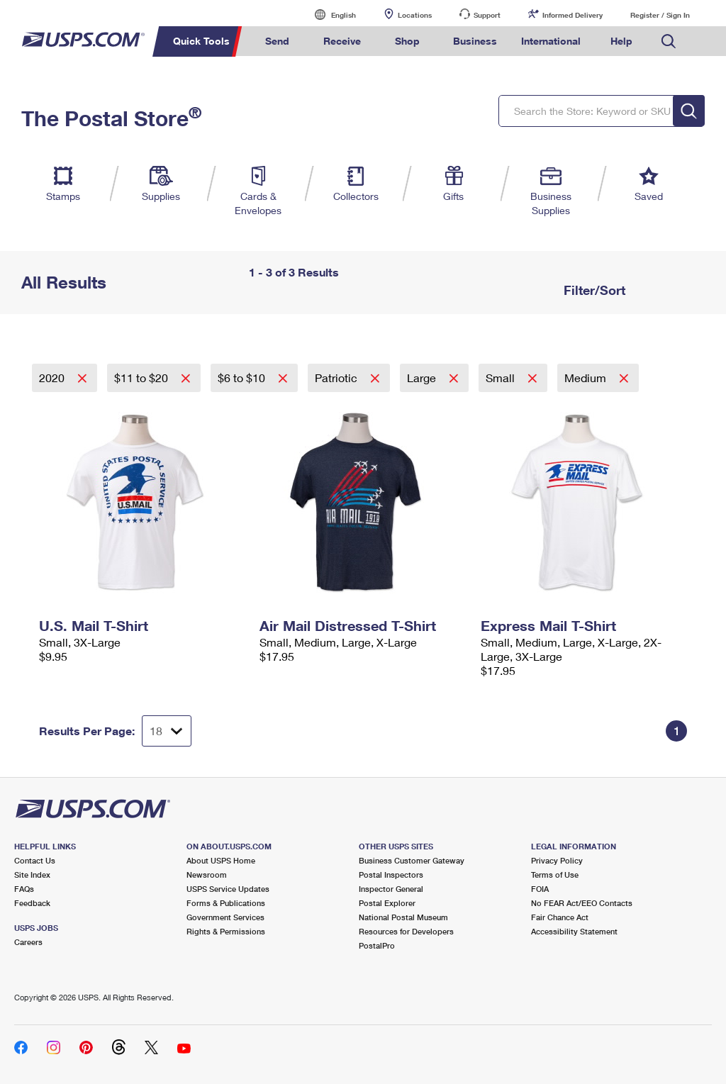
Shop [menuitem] (407, 41)
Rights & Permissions (225, 931)
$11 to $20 (142, 377)
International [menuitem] (551, 41)
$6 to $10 (243, 377)
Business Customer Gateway (411, 860)
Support (487, 15)
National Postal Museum (403, 917)
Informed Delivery (572, 15)
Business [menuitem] (475, 41)
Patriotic (337, 377)
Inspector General (391, 888)
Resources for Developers (406, 931)
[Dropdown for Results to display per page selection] (166, 731)
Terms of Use (555, 874)
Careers (28, 941)
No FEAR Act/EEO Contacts (581, 902)
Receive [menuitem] (342, 41)
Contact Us (34, 860)
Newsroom (206, 874)
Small (502, 377)
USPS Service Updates (227, 888)
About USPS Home (220, 860)
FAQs (24, 888)
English (329, 14)
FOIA (540, 888)
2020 (53, 377)
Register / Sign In (660, 15)
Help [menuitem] (621, 41)
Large (423, 377)
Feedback (32, 902)
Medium (586, 377)
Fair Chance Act (559, 917)
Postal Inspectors (391, 874)
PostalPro (377, 945)
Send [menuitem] (277, 41)
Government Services (225, 917)
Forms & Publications (225, 902)
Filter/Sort (592, 290)
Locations (415, 15)
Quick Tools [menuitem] (201, 41)
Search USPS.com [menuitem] (668, 41)
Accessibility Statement (574, 931)
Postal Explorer (387, 902)
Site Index (32, 874)
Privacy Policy (557, 860)
